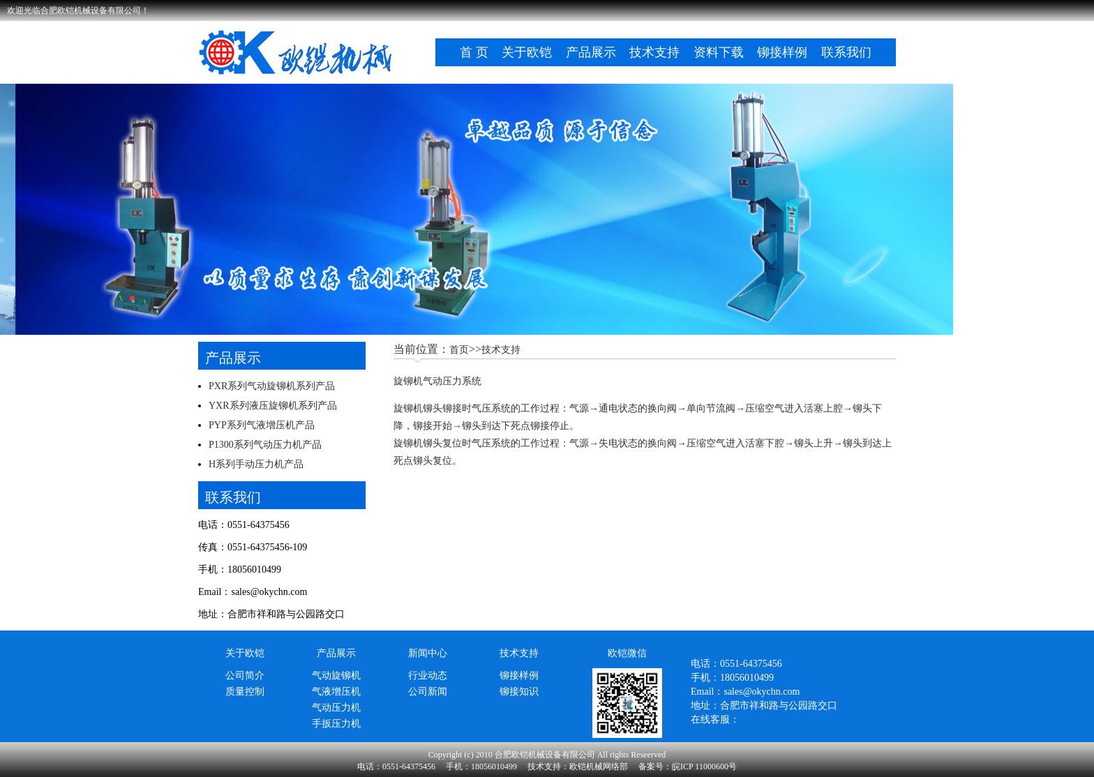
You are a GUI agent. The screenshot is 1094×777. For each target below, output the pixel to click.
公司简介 (244, 675)
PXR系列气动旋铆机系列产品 (272, 386)
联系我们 (846, 52)
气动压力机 (336, 707)
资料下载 (719, 52)
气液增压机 (336, 691)
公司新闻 (427, 691)
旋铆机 (408, 408)
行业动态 (427, 675)
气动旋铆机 (336, 675)
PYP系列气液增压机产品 (262, 425)
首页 (459, 350)
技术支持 (654, 52)
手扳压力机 (336, 723)
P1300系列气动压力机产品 (265, 444)
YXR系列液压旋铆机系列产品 (273, 405)
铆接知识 (519, 691)
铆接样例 (782, 52)
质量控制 (244, 691)
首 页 (474, 52)
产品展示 (591, 52)
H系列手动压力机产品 (256, 464)
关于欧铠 (527, 52)
